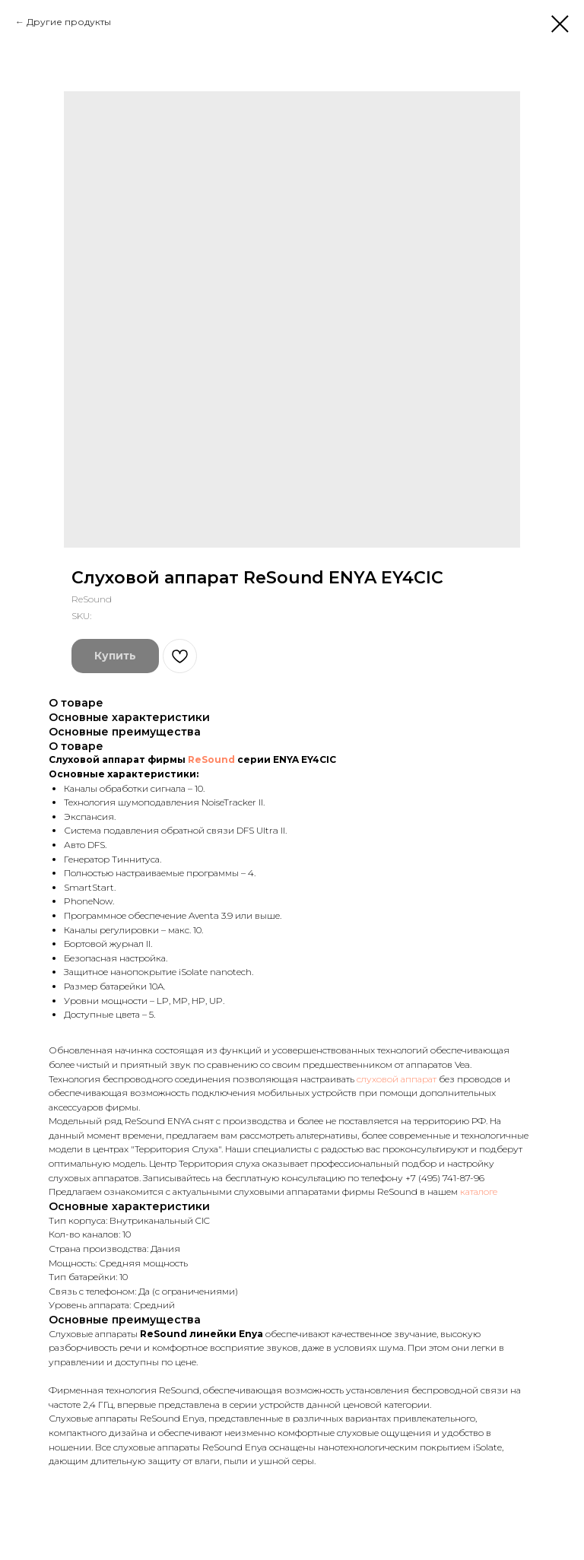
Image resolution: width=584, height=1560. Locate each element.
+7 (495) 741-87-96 (444, 1178)
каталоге (477, 1191)
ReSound (211, 759)
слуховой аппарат (396, 1079)
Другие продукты (69, 21)
